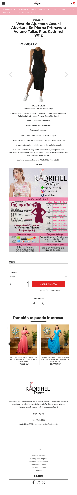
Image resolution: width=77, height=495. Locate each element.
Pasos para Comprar (38, 458)
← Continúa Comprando (48, 290)
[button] (11, 74)
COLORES (13, 272)
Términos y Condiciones (38, 461)
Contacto (38, 470)
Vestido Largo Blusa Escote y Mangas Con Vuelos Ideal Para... (23, 359)
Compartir (38, 298)
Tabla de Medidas (38, 467)
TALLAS (12, 262)
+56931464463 (38, 420)
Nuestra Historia (38, 455)
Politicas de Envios (38, 464)
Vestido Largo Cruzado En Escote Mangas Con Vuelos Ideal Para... (54, 359)
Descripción (38, 106)
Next (66, 344)
